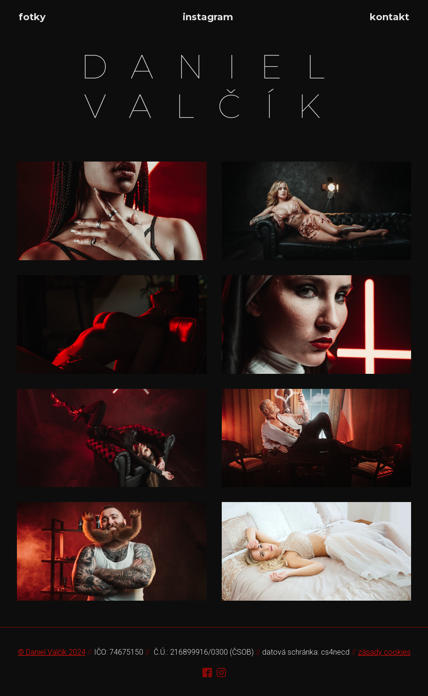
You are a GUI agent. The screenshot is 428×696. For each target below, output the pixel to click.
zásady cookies (384, 652)
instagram (208, 17)
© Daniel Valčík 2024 (52, 652)
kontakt (389, 17)
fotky (32, 17)
